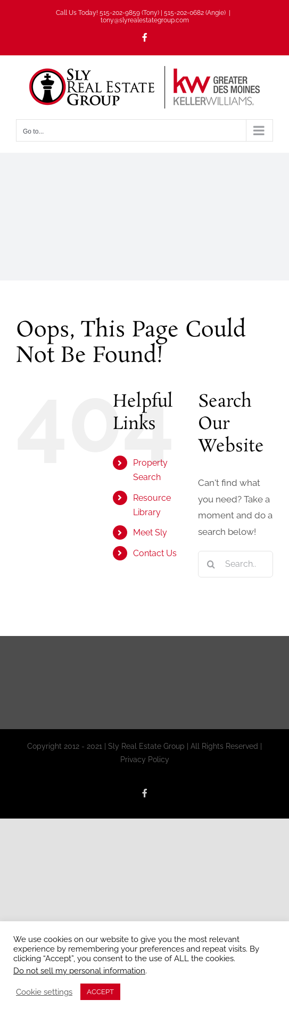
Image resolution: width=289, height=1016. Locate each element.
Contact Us (155, 553)
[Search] (211, 564)
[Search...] (235, 564)
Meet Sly (150, 532)
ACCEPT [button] (100, 992)
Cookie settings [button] (44, 991)
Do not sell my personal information (79, 970)
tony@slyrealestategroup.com (145, 20)
